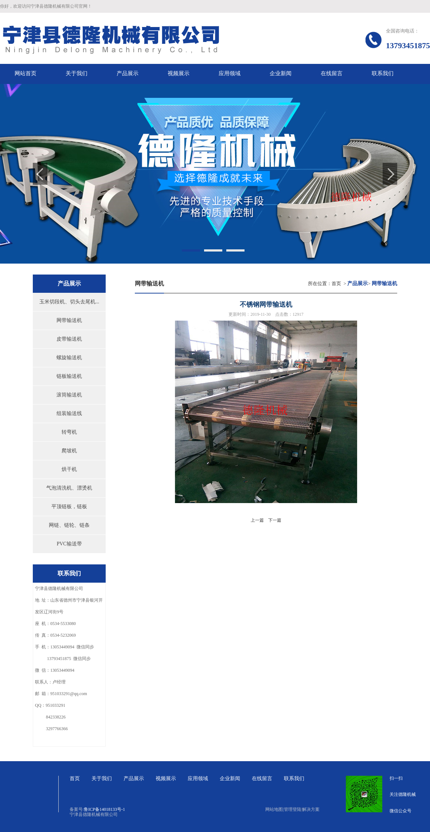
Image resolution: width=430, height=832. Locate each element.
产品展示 (134, 778)
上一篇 (257, 520)
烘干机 (69, 469)
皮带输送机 (69, 339)
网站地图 (274, 809)
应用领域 (198, 778)
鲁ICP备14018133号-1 (104, 809)
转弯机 (69, 432)
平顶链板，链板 (69, 506)
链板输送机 (69, 376)
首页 (336, 283)
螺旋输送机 (69, 357)
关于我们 (101, 778)
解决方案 (311, 809)
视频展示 (166, 778)
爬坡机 (69, 450)
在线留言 (262, 778)
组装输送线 (69, 413)
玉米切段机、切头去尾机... (69, 301)
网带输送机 (69, 320)
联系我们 (294, 778)
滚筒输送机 (69, 395)
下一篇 (274, 520)
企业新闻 (230, 778)
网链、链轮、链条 (69, 525)
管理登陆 (292, 809)
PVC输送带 (69, 544)
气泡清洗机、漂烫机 (69, 488)
